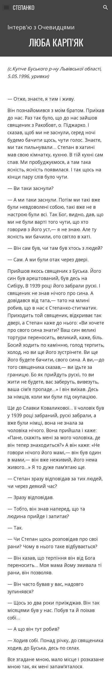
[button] (6, 7)
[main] (55, 35)
